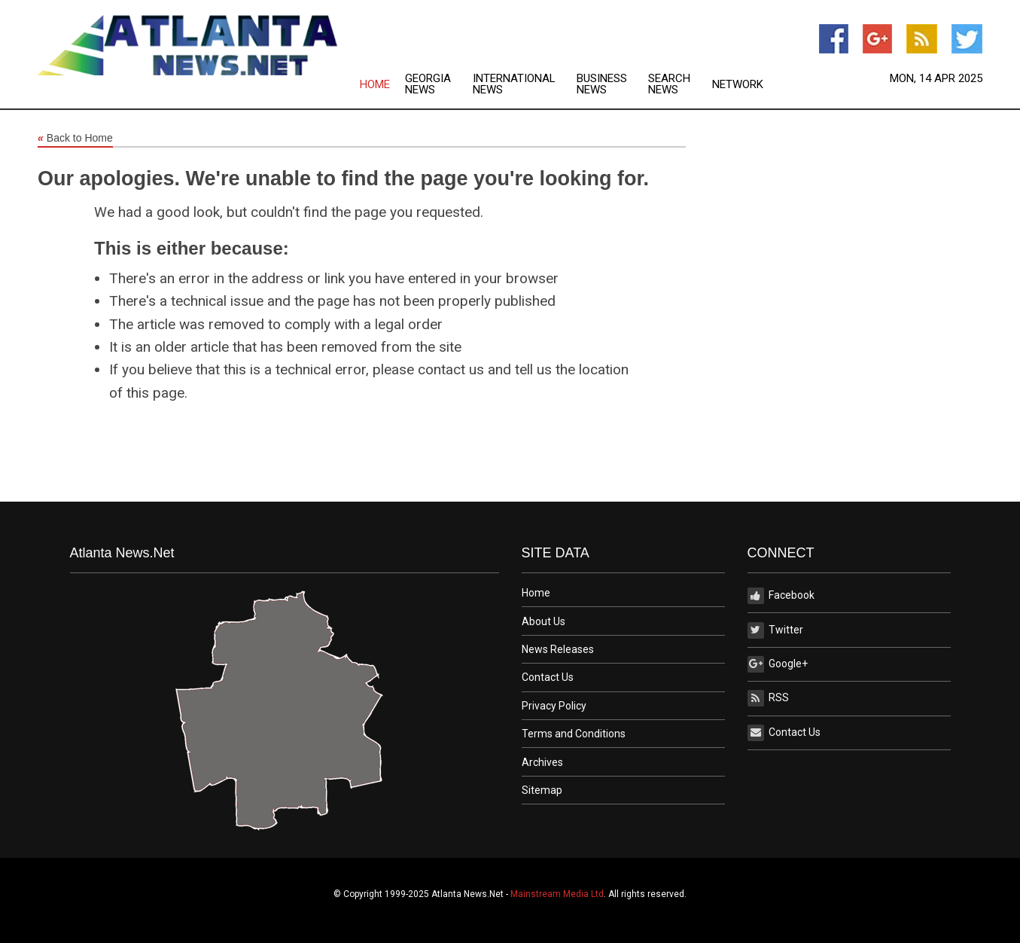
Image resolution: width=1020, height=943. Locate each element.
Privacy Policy (554, 706)
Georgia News (428, 84)
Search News (669, 84)
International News (514, 84)
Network (737, 84)
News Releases (558, 649)
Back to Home (75, 138)
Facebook (780, 595)
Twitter (775, 630)
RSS (768, 698)
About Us (543, 621)
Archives (542, 762)
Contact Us (548, 677)
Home (375, 84)
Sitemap (542, 790)
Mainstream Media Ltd (557, 894)
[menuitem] (382, 84)
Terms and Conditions (574, 734)
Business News (602, 84)
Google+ (777, 664)
